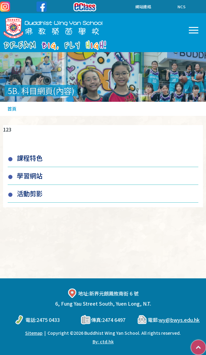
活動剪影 (30, 193)
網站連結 (138, 6)
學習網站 (30, 175)
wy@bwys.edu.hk (179, 319)
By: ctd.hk (103, 341)
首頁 (12, 108)
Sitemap (34, 333)
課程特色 (30, 157)
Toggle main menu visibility (193, 28)
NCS (181, 7)
